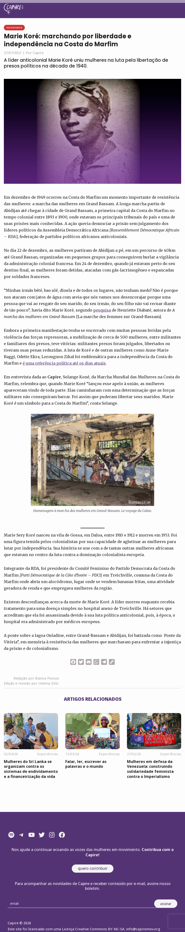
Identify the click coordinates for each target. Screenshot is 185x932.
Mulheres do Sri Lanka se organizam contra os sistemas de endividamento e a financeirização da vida (31, 769)
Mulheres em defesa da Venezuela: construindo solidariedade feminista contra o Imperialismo (150, 769)
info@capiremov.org (143, 929)
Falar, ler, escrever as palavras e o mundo (85, 764)
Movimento (14, 27)
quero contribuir (92, 868)
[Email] (83, 903)
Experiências (47, 754)
